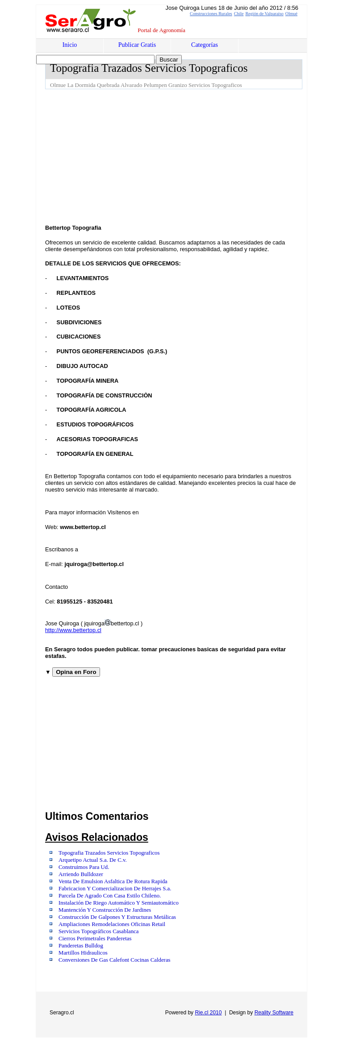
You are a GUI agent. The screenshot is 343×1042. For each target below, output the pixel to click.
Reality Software (274, 1012)
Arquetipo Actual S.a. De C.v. (93, 860)
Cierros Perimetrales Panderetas (95, 938)
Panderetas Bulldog (81, 946)
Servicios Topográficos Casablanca (98, 931)
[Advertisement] (194, 156)
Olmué (291, 13)
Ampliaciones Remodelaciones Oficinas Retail (112, 924)
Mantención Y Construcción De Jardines (105, 910)
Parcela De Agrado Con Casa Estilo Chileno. (110, 896)
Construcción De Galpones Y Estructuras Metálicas (117, 917)
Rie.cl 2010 (208, 1012)
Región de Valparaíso (264, 13)
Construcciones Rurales (211, 13)
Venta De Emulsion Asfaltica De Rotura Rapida (113, 881)
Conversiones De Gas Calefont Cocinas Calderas (115, 960)
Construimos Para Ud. (84, 867)
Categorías (204, 44)
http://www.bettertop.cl (73, 630)
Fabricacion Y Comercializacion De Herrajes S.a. (115, 888)
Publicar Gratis (137, 44)
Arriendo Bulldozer (81, 874)
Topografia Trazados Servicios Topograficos (109, 853)
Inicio (70, 44)
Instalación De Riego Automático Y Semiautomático (119, 903)
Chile (239, 13)
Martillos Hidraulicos (83, 953)
